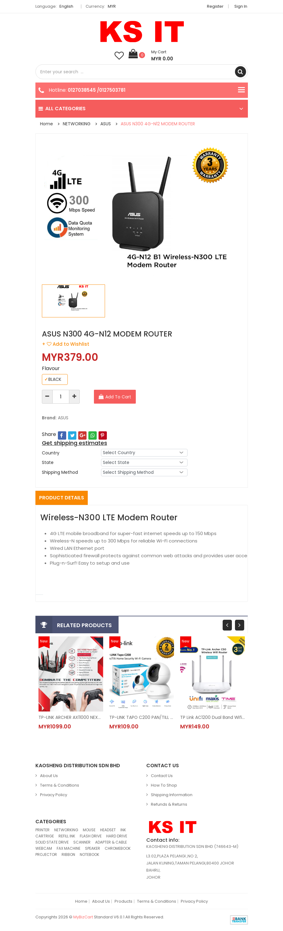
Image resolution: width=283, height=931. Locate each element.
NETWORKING (77, 124)
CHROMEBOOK (118, 848)
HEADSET (108, 830)
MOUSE (89, 830)
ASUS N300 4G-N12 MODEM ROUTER (158, 124)
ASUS (105, 124)
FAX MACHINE (68, 848)
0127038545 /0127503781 (96, 90)
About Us (49, 776)
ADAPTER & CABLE (111, 842)
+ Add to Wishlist (65, 344)
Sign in (241, 6)
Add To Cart (118, 397)
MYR (113, 6)
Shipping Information (171, 795)
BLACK (52, 379)
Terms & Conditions (59, 785)
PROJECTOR (46, 854)
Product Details (61, 497)
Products (123, 902)
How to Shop (164, 785)
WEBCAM (43, 848)
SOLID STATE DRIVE (52, 842)
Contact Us (162, 776)
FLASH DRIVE (91, 836)
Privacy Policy (53, 795)
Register (216, 6)
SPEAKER (92, 848)
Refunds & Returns (169, 805)
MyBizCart (83, 917)
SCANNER (82, 842)
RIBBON (68, 854)
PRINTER (42, 830)
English (68, 6)
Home (46, 124)
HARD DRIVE (116, 836)
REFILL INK (67, 836)
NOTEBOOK (89, 854)
